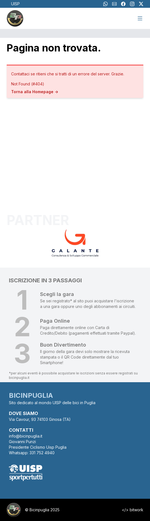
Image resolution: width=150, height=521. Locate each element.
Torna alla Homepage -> (34, 91)
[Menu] (140, 18)
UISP (15, 3)
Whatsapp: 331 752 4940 (32, 452)
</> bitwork (132, 509)
